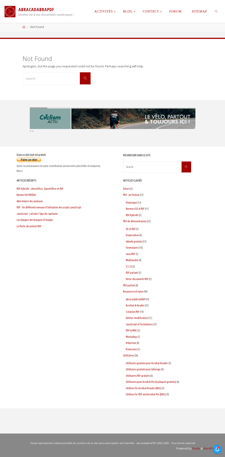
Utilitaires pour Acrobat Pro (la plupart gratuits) (151, 381)
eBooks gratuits (134, 241)
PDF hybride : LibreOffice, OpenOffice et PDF (40, 188)
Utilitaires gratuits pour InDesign (143, 369)
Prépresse (131, 342)
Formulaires (132, 247)
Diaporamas (132, 235)
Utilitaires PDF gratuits (138, 375)
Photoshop (131, 336)
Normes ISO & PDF (135, 208)
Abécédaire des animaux (30, 201)
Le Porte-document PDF (29, 226)
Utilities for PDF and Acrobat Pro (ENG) (146, 394)
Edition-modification (137, 317)
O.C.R (129, 266)
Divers (126, 188)
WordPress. (211, 448)
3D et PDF (131, 228)
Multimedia (132, 260)
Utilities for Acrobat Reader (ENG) (143, 388)
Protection (131, 349)
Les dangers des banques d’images (35, 219)
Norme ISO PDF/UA (26, 194)
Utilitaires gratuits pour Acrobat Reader (147, 363)
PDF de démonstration (135, 221)
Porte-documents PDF (137, 279)
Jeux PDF (130, 253)
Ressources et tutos (133, 291)
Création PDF (132, 311)
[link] (216, 11)
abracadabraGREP (135, 299)
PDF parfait (129, 285)
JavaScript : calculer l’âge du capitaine (37, 213)
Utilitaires (128, 355)
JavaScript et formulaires (139, 324)
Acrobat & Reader (135, 305)
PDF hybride (132, 215)
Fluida (196, 448)
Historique (131, 202)
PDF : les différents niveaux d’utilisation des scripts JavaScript (49, 207)
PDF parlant (132, 272)
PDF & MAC (131, 330)
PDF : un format (131, 194)
